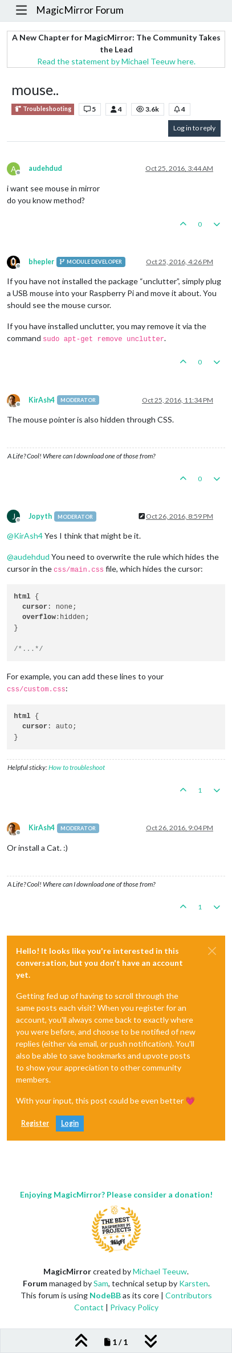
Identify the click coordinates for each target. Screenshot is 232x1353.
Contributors (188, 1295)
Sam (100, 1283)
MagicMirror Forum (80, 10)
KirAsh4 (42, 400)
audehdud (45, 168)
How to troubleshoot (76, 767)
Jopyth (40, 516)
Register (35, 1123)
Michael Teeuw (160, 1271)
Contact (89, 1307)
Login (70, 1123)
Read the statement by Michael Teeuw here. (116, 61)
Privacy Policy (134, 1307)
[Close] (212, 951)
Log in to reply (194, 128)
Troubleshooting (42, 109)
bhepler (41, 261)
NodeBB (105, 1295)
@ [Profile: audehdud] (28, 556)
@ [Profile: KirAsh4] (25, 535)
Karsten (193, 1283)
